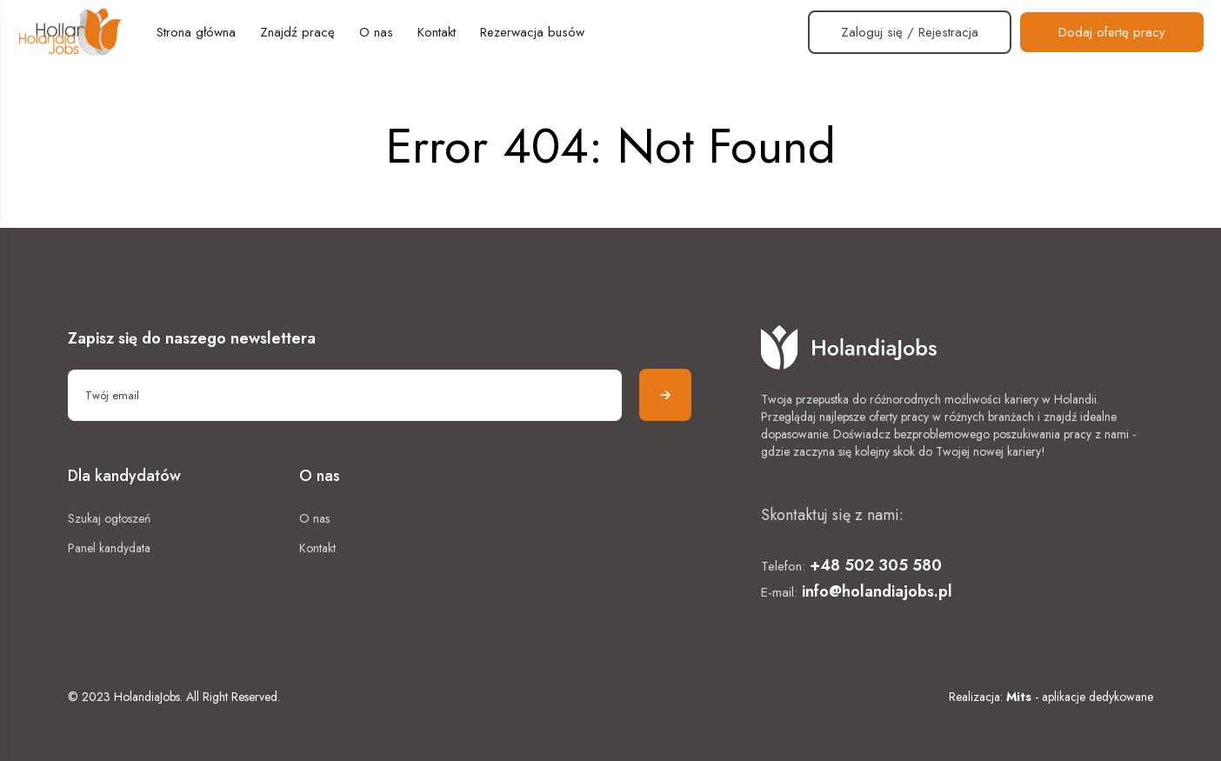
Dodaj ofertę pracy (1111, 32)
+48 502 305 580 (876, 565)
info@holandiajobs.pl (877, 591)
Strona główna (196, 32)
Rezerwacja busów (532, 32)
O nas (376, 32)
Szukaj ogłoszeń (109, 518)
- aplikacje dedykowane (1079, 696)
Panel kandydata (109, 548)
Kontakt (436, 32)
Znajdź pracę (297, 32)
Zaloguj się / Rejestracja (909, 32)
